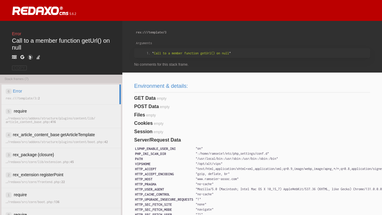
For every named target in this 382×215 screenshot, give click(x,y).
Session (143, 131)
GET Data (145, 98)
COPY (19, 68)
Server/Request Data (157, 139)
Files (139, 114)
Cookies (143, 123)
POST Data (146, 106)
